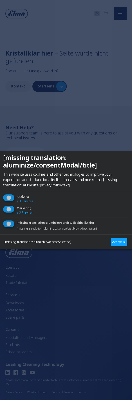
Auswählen (66, 234)
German (43, 218)
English (19, 218)
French (66, 218)
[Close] (8, 166)
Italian (89, 218)
